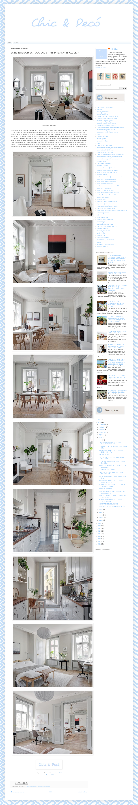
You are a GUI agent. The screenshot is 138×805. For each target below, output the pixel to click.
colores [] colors (102, 138)
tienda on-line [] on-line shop (105, 240)
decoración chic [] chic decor (105, 150)
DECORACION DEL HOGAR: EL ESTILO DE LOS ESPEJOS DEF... (112, 485)
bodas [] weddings (102, 114)
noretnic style (101, 222)
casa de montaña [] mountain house (107, 116)
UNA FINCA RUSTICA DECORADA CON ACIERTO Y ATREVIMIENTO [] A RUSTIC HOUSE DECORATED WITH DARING (117, 259)
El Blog (16, 42)
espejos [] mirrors (102, 174)
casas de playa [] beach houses (106, 123)
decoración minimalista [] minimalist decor (109, 156)
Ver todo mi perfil (100, 68)
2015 (99, 533)
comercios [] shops (102, 141)
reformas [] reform (102, 228)
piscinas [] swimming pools (105, 224)
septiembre (102, 432)
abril (100, 512)
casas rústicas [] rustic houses (106, 130)
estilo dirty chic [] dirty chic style (106, 179)
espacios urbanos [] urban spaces (107, 172)
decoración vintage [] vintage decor (107, 159)
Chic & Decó (114, 49)
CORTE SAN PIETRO (105, 489)
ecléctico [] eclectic (102, 165)
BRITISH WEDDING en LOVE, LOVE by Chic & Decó (117, 272)
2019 (99, 523)
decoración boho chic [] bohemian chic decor (110, 147)
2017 (99, 528)
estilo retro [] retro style (104, 188)
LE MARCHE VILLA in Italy (107, 470)
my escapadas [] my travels (105, 219)
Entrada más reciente (17, 792)
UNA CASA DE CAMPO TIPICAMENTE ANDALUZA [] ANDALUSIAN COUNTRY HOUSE (116, 304)
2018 (99, 526)
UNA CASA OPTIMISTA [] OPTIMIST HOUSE (112, 506)
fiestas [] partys (101, 199)
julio (100, 437)
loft (98, 215)
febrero (101, 517)
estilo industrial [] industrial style (106, 181)
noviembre (102, 427)
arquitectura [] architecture (105, 107)
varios (99, 242)
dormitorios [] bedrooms (104, 163)
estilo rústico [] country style (105, 190)
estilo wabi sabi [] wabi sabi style (106, 195)
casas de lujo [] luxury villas (105, 121)
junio (100, 440)
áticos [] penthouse (102, 246)
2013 (99, 539)
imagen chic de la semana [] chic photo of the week (112, 210)
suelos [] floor (101, 235)
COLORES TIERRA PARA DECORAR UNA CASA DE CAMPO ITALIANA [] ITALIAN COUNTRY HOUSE (116, 319)
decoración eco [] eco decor (105, 152)
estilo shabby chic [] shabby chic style (108, 192)
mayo (101, 510)
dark (98, 143)
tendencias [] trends (103, 237)
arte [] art (100, 109)
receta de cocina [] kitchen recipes (107, 226)
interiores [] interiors (103, 213)
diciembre (102, 424)
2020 (99, 422)
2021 (99, 419)
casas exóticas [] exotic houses (106, 125)
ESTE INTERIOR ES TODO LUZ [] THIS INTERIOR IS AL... (111, 473)
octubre (101, 429)
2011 (99, 544)
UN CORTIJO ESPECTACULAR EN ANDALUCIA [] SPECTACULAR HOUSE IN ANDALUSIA (117, 288)
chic (98, 134)
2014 (99, 536)
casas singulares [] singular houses (107, 132)
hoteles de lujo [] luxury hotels (106, 208)
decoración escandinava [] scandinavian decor (38, 786)
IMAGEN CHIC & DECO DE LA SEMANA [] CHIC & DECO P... (111, 451)
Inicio (9, 42)
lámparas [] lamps (102, 217)
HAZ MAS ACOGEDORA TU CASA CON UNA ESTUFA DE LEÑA (117, 377)
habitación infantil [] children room (107, 201)
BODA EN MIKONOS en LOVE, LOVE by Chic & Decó (117, 332)
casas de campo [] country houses (107, 118)
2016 (99, 531)
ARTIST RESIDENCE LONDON (108, 504)
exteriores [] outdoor (103, 197)
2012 (99, 541)
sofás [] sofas (101, 233)
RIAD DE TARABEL (105, 454)
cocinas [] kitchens (102, 136)
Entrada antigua (82, 792)
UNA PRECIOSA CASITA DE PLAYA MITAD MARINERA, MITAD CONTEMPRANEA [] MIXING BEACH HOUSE (116, 362)
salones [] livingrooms (103, 231)
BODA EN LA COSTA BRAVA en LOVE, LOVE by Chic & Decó (117, 391)
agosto (101, 435)
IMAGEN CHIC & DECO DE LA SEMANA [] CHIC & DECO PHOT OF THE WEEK (117, 346)
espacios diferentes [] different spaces (108, 168)
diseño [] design (102, 161)
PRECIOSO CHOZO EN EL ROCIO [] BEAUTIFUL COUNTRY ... (110, 443)
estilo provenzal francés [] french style (108, 186)
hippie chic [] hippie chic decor (106, 204)
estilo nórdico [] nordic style (105, 183)
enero (101, 520)
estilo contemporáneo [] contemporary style (110, 177)
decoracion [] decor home (104, 145)
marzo (101, 515)
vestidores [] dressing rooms (105, 244)
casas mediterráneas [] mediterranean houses (110, 127)
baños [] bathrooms (103, 112)
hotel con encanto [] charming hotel (107, 206)
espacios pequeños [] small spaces (107, 170)
